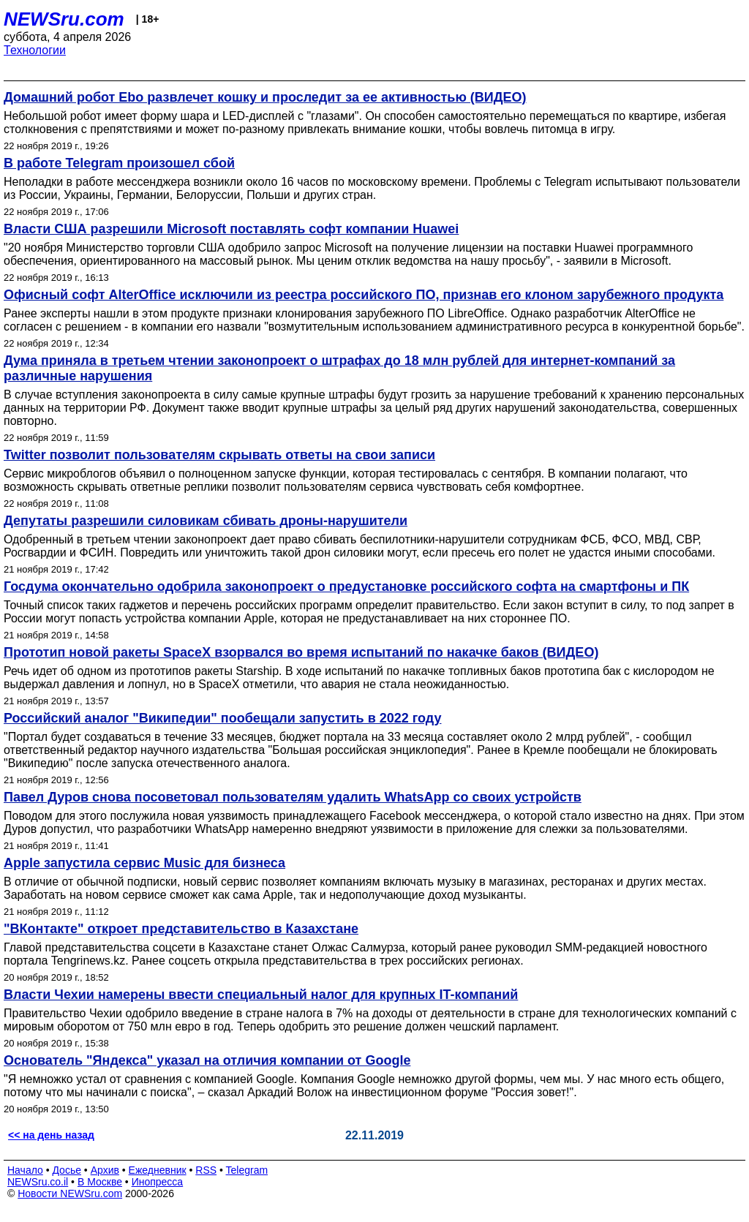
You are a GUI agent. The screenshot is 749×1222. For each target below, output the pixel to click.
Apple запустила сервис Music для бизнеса (144, 863)
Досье (66, 1170)
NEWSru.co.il (37, 1182)
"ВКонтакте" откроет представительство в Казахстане (181, 928)
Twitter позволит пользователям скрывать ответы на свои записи (219, 455)
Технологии (35, 50)
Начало (25, 1170)
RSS (206, 1170)
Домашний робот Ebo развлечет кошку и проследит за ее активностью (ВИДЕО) (265, 97)
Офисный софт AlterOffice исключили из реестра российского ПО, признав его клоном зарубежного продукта (363, 294)
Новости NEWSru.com (70, 1193)
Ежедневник (158, 1170)
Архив (105, 1170)
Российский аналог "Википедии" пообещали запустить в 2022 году (222, 718)
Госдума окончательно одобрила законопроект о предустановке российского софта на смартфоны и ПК (346, 586)
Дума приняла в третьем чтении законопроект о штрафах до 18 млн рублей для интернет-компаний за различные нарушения (339, 368)
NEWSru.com (64, 19)
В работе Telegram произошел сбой (119, 163)
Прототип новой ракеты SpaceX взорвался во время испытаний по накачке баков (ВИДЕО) (301, 652)
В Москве (100, 1182)
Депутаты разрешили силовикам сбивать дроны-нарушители (205, 520)
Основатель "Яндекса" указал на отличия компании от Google (207, 1060)
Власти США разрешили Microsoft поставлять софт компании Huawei (231, 229)
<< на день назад (51, 1135)
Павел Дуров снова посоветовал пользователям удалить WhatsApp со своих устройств (292, 797)
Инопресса (158, 1182)
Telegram (247, 1170)
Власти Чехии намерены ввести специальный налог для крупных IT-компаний (261, 994)
